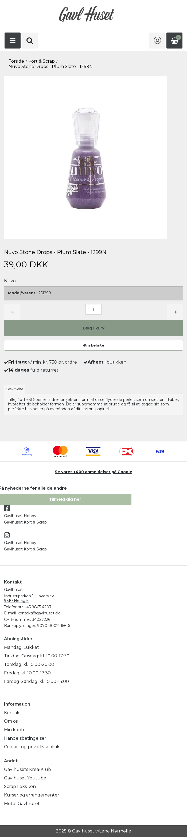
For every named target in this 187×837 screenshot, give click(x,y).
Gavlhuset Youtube (25, 777)
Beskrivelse (14, 389)
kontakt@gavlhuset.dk (39, 613)
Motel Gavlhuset (22, 803)
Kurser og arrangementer (31, 795)
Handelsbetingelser (25, 738)
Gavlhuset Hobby (20, 515)
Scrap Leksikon (20, 786)
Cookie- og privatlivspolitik (32, 746)
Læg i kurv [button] (93, 328)
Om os (11, 721)
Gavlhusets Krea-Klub (27, 769)
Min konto (15, 729)
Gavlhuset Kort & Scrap (25, 522)
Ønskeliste (93, 345)
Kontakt (12, 712)
